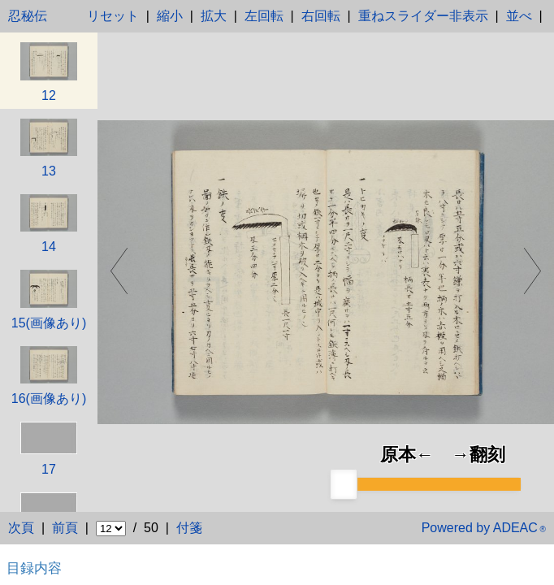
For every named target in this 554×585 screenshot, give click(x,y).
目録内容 (34, 568)
